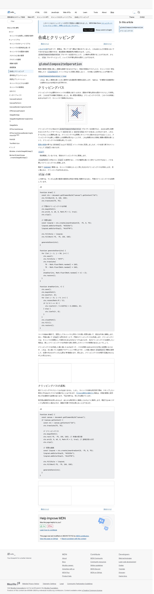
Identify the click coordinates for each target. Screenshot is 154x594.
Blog (112, 12)
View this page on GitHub (49, 539)
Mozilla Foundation (51, 588)
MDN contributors (82, 536)
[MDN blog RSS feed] (23, 570)
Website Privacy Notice (30, 584)
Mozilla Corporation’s (18, 588)
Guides (121, 565)
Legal (62, 584)
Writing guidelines (96, 565)
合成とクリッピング (17, 71)
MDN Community (96, 558)
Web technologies (125, 558)
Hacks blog (123, 576)
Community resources (98, 562)
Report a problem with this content (74, 539)
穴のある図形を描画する (85, 393)
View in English (89, 30)
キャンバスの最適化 (17, 87)
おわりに (13, 91)
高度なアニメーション (17, 79)
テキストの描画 (15, 59)
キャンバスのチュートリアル (20, 44)
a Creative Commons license (92, 590)
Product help (67, 576)
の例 (44, 174)
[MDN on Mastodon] (19, 570)
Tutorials (122, 569)
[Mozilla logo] (13, 583)
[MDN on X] (15, 570)
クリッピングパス (126, 31)
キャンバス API (13, 28)
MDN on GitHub (96, 573)
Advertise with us (68, 569)
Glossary (122, 573)
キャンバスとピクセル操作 (19, 83)
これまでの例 (43, 49)
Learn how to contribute (48, 530)
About (64, 558)
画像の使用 (14, 63)
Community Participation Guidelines (80, 584)
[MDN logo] (11, 554)
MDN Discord (95, 569)
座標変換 (13, 67)
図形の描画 (42, 145)
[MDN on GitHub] (8, 570)
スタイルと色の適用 (17, 55)
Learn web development (127, 562)
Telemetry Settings (49, 584)
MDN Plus (66, 573)
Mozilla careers (68, 565)
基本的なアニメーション (18, 75)
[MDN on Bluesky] (12, 570)
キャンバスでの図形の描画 (19, 52)
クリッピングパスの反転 (51, 385)
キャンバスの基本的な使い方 (20, 48)
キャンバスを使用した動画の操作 (21, 36)
